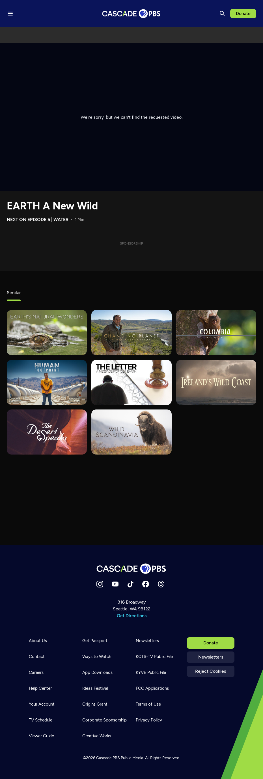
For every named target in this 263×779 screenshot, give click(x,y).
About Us (38, 640)
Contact (37, 656)
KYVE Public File (151, 672)
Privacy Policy (149, 720)
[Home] (131, 568)
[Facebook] (145, 584)
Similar (14, 292)
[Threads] (161, 584)
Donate (243, 13)
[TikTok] (130, 584)
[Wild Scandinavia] (131, 432)
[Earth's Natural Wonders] (47, 332)
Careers (36, 672)
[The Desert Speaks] (47, 432)
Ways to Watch (96, 656)
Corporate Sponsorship (104, 720)
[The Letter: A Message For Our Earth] (131, 382)
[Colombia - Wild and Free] (216, 332)
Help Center (40, 688)
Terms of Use (148, 704)
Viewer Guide (41, 735)
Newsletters (210, 657)
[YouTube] (115, 584)
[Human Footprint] (47, 382)
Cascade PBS (108, 757)
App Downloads (97, 672)
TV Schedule (40, 720)
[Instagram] (99, 584)
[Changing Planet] (131, 332)
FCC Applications (152, 688)
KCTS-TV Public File (154, 656)
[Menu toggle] (10, 13)
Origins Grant (94, 704)
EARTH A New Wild (52, 206)
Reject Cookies (210, 671)
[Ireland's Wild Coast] (216, 382)
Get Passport (94, 640)
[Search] (222, 13)
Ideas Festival (95, 688)
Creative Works (96, 735)
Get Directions (131, 615)
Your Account (42, 704)
